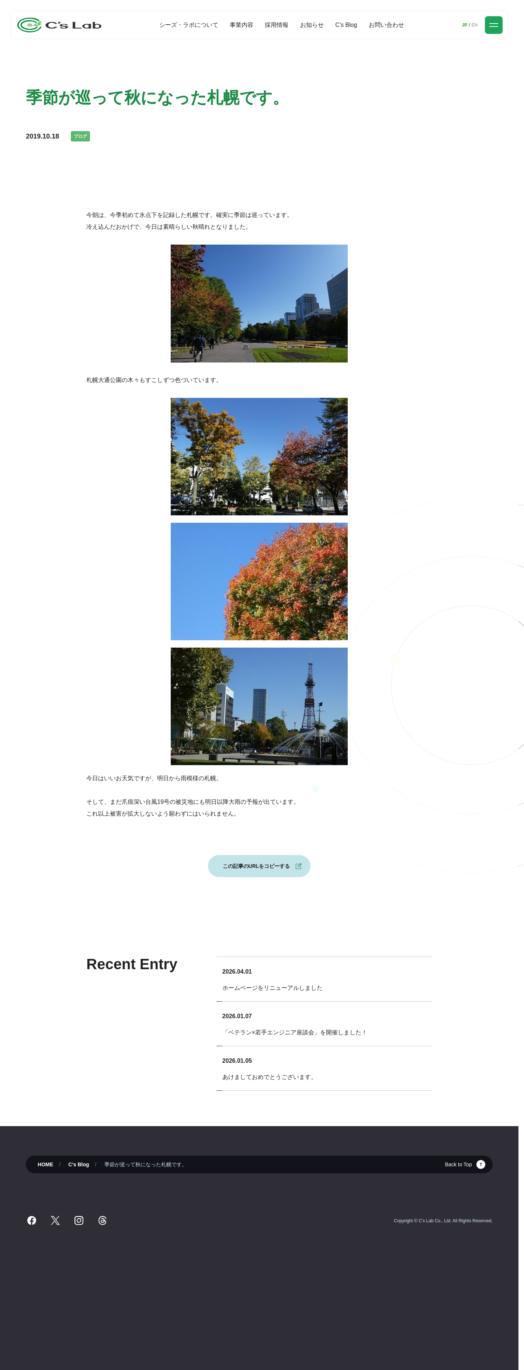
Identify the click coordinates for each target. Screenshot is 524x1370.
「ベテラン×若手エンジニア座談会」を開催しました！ (294, 1032)
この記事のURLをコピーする (256, 866)
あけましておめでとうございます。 (269, 1077)
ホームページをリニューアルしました (272, 988)
